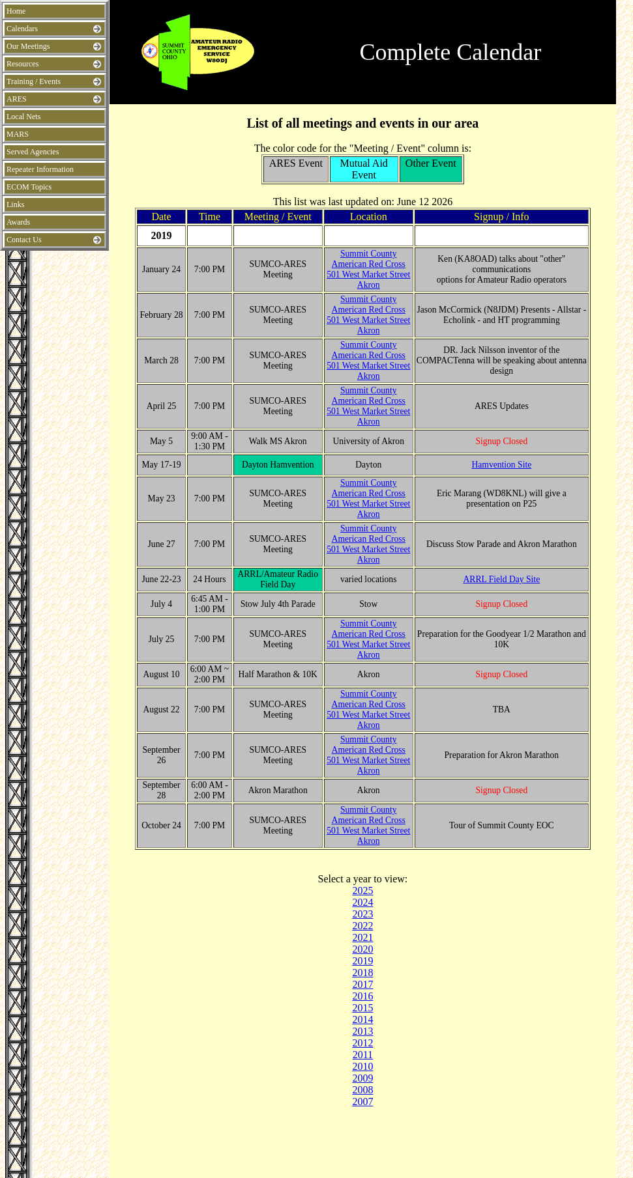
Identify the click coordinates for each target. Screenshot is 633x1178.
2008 (362, 1089)
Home (16, 11)
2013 (362, 1031)
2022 (362, 925)
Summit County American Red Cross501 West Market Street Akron (368, 269)
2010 (362, 1066)
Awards (18, 222)
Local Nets (23, 116)
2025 (362, 890)
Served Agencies (33, 151)
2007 (362, 1101)
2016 (362, 996)
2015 (362, 1007)
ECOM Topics (29, 186)
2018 (362, 972)
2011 (363, 1054)
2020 (362, 949)
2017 (362, 984)
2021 (362, 937)
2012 (362, 1042)
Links (15, 204)
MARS (18, 134)
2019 (362, 960)
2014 (362, 1019)
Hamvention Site (501, 465)
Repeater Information (40, 169)
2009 (362, 1078)
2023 (362, 913)
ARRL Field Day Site (502, 579)
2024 (362, 902)
